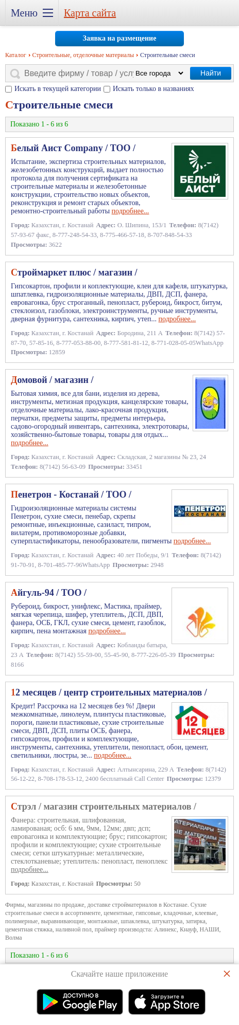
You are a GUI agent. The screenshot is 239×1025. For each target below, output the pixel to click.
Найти (210, 73)
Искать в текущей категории (57, 89)
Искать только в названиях (153, 89)
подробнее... (130, 211)
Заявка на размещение (120, 38)
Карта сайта (90, 13)
